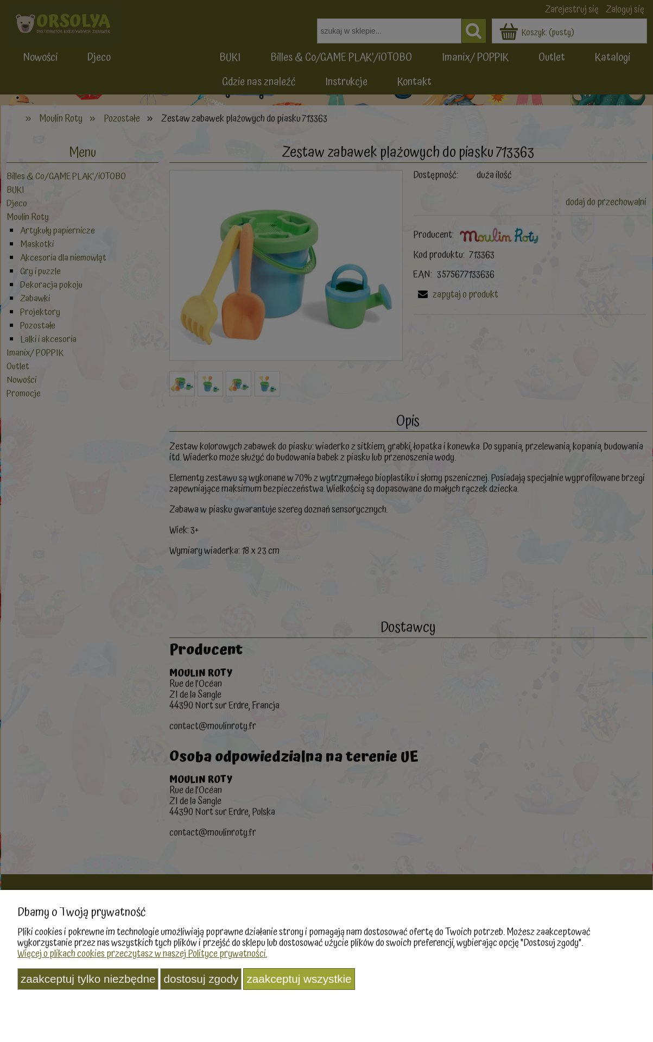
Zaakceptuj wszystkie (298, 978)
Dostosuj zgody (200, 978)
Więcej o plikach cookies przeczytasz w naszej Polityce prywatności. (142, 954)
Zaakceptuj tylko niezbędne (88, 978)
